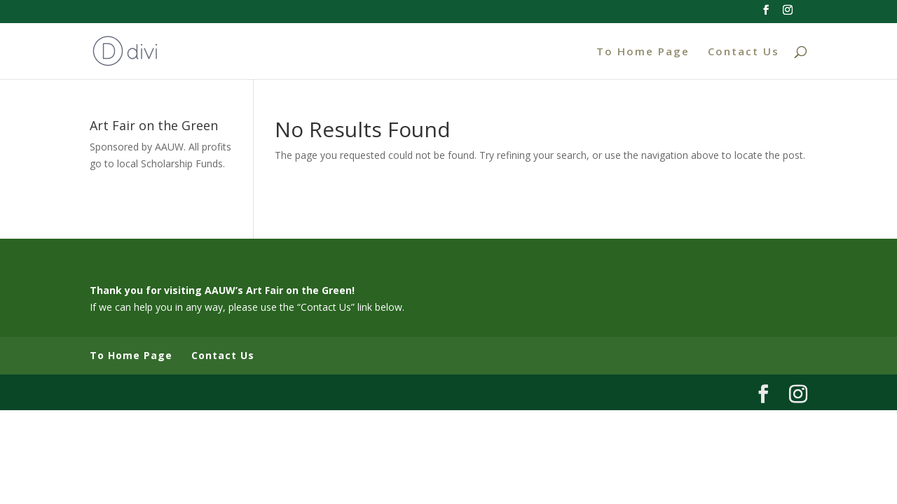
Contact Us (743, 52)
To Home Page (643, 52)
